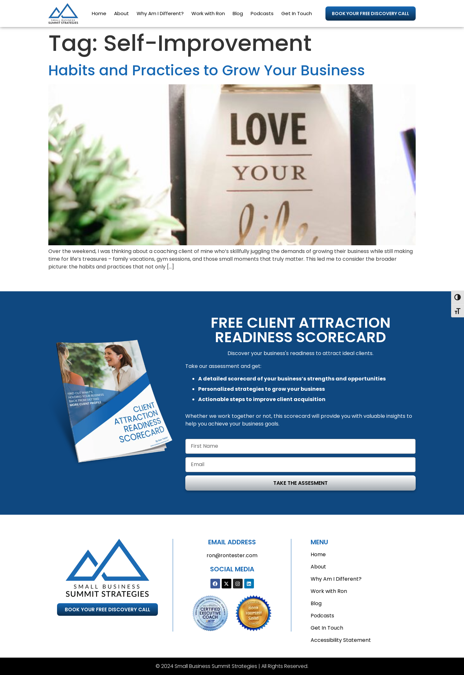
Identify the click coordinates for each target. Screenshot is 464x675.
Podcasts (262, 13)
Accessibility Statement (341, 640)
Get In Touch (296, 13)
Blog (238, 13)
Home (99, 13)
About (121, 13)
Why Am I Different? (160, 13)
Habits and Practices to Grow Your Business (206, 70)
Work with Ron (208, 13)
